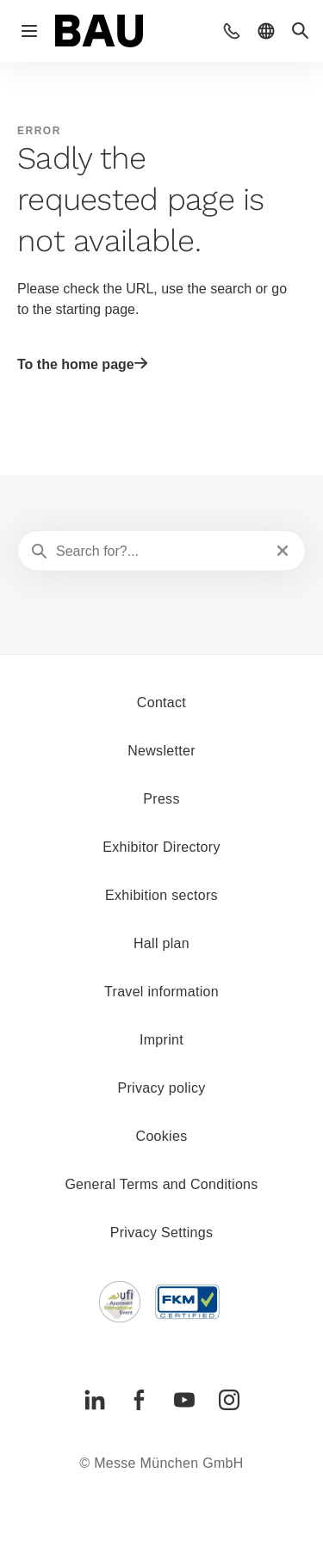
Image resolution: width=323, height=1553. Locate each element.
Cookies (162, 1136)
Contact (161, 702)
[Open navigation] (29, 30)
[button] (231, 30)
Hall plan (161, 943)
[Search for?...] (160, 551)
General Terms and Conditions (161, 1184)
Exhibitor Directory (161, 847)
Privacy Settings (162, 1232)
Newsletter (161, 750)
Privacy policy (161, 1088)
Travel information (161, 991)
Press (161, 799)
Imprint (161, 1039)
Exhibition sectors (161, 895)
